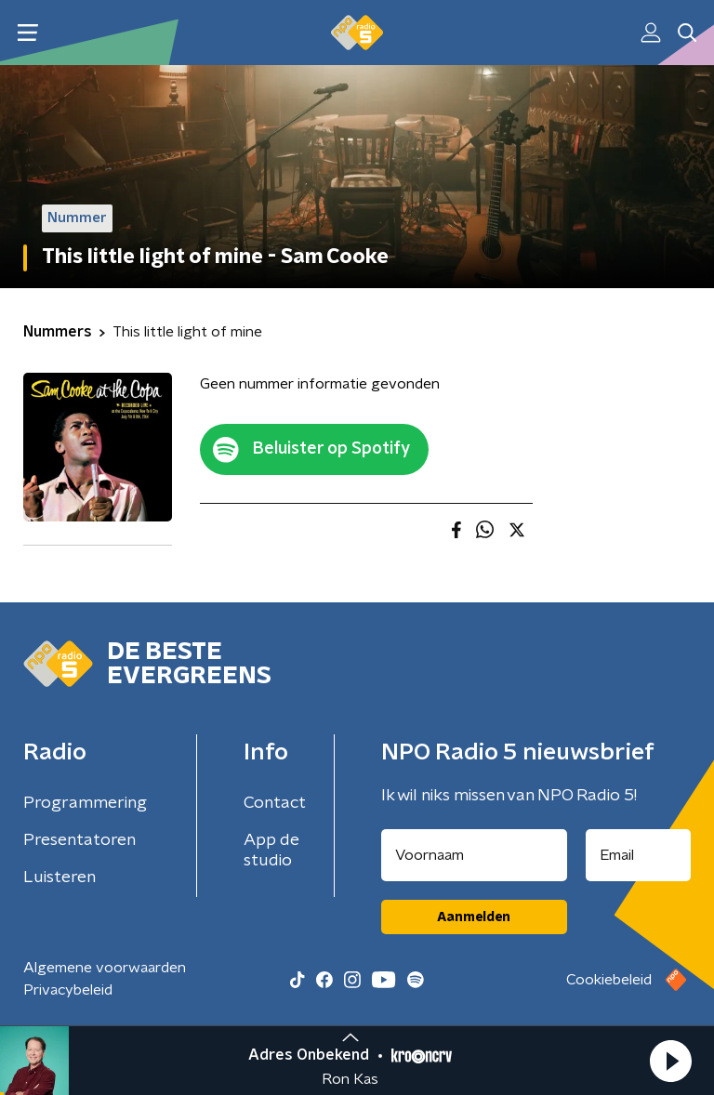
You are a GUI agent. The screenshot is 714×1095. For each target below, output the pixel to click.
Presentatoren (79, 840)
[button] (670, 1060)
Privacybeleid (67, 990)
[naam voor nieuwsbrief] (474, 855)
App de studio (271, 850)
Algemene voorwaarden (104, 967)
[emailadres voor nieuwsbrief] (639, 855)
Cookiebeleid (609, 979)
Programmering (85, 803)
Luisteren (59, 877)
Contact (275, 803)
